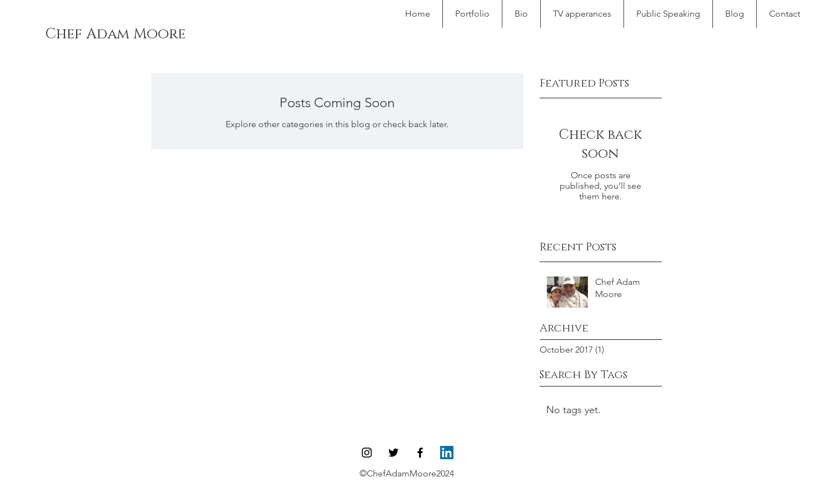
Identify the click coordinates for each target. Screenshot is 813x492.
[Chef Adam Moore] (115, 34)
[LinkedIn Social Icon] (446, 452)
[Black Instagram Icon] (366, 452)
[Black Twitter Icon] (393, 452)
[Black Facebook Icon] (420, 452)
